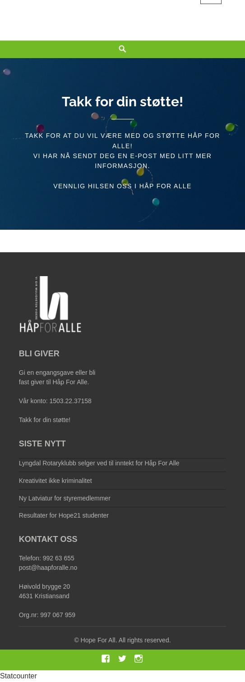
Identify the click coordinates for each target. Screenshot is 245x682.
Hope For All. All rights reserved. (126, 640)
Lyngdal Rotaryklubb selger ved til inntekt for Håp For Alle (99, 463)
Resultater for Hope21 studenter (64, 515)
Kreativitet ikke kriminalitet (55, 480)
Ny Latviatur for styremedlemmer (65, 498)
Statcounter (18, 676)
